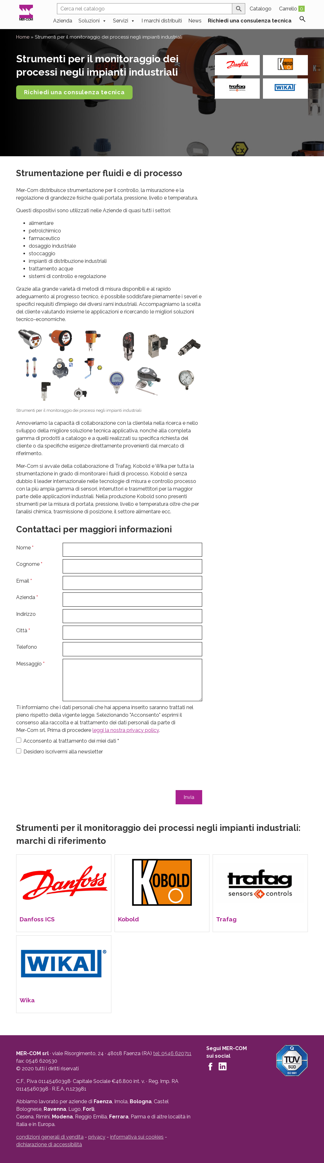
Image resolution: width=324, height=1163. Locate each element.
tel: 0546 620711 (172, 1053)
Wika (27, 1000)
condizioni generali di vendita (50, 1137)
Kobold (128, 919)
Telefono (26, 647)
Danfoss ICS (37, 919)
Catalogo (260, 9)
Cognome (29, 564)
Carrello (292, 9)
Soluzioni (92, 20)
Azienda (62, 20)
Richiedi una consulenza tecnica (249, 20)
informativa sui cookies (137, 1137)
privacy (96, 1137)
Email (24, 581)
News (195, 20)
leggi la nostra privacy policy (125, 730)
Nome (25, 548)
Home (22, 37)
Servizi (124, 20)
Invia (189, 797)
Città (23, 631)
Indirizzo (26, 614)
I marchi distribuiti (161, 20)
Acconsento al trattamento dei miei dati (71, 741)
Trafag (226, 919)
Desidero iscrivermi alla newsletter (63, 752)
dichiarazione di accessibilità (49, 1144)
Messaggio (30, 664)
